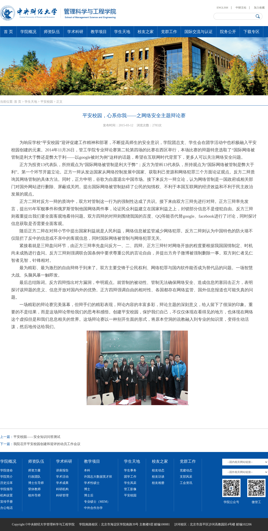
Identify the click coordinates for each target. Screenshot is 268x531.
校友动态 (158, 470)
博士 (87, 489)
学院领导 (6, 489)
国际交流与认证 (198, 31)
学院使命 (6, 470)
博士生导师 (36, 483)
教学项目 (99, 31)
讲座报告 (62, 470)
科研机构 (62, 489)
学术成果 (62, 483)
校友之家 (146, 31)
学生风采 (130, 483)
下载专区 (251, 31)
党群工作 (169, 31)
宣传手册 (6, 501)
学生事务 (130, 470)
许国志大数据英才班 (98, 476)
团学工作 (130, 476)
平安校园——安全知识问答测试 (36, 437)
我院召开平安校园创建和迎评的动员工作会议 (46, 444)
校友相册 (158, 483)
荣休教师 (34, 489)
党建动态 (186, 470)
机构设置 (6, 495)
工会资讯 (186, 483)
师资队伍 (52, 31)
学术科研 (75, 31)
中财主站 (241, 7)
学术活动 (62, 476)
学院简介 (6, 476)
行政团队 (34, 476)
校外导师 (34, 495)
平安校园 (46, 101)
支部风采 (186, 476)
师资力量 (34, 470)
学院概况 (28, 31)
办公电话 (6, 508)
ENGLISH (222, 7)
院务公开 (228, 31)
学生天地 (122, 31)
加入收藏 (259, 7)
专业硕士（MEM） (97, 501)
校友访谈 (158, 476)
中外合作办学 (93, 508)
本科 (87, 470)
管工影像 (130, 489)
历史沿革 (6, 483)
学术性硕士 (92, 483)
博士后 (88, 495)
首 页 (8, 31)
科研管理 (62, 495)
